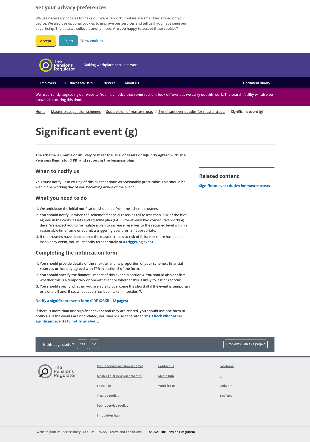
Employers (48, 83)
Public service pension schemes (120, 366)
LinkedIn (226, 386)
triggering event (139, 241)
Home (40, 111)
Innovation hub (108, 415)
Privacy (102, 432)
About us (132, 83)
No (94, 344)
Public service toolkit (112, 405)
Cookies (89, 432)
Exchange (104, 386)
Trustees (108, 83)
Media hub (166, 376)
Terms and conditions (126, 432)
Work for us (166, 386)
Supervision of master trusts (129, 111)
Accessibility (72, 432)
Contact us (166, 366)
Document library (256, 83)
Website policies (48, 432)
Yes (82, 344)
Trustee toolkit (108, 395)
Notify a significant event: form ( (82, 300)
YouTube (226, 395)
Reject (68, 40)
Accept (45, 40)
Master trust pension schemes (76, 111)
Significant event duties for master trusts (191, 111)
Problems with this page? (245, 344)
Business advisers (79, 83)
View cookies (92, 41)
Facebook (227, 366)
